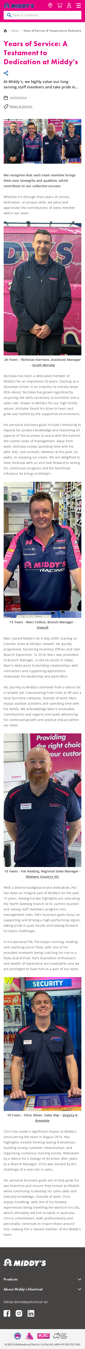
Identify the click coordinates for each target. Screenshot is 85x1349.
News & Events (21, 106)
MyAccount (69, 5)
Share (7, 73)
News (15, 31)
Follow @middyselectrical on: (26, 1302)
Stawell (42, 627)
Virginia (68, 1115)
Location (50, 5)
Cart (59, 5)
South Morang (43, 365)
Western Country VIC (42, 876)
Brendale (42, 1120)
